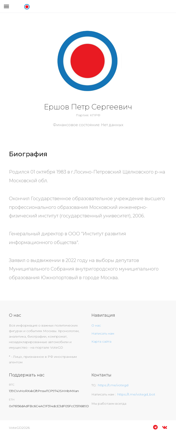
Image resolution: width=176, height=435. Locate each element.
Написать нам (102, 333)
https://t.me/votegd (113, 385)
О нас (96, 325)
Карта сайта (101, 341)
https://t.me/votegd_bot (136, 394)
